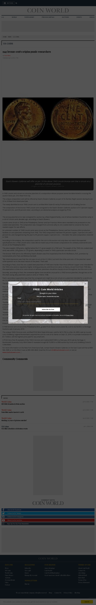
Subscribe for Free (48, 309)
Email (19, 298)
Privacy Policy (69, 315)
